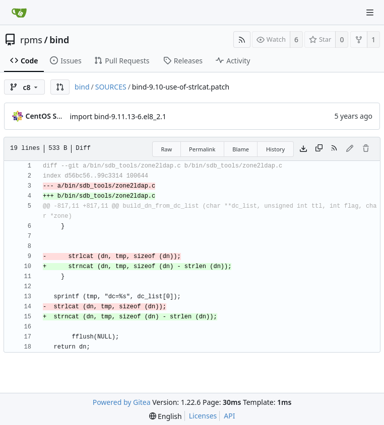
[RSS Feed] (241, 39)
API (229, 415)
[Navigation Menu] (370, 13)
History (275, 149)
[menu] (165, 416)
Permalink (202, 149)
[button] (60, 87)
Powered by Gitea (122, 402)
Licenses (203, 415)
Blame (240, 149)
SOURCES (110, 87)
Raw (166, 149)
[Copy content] (319, 148)
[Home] (19, 13)
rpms (31, 40)
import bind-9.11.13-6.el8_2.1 (118, 116)
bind (59, 40)
